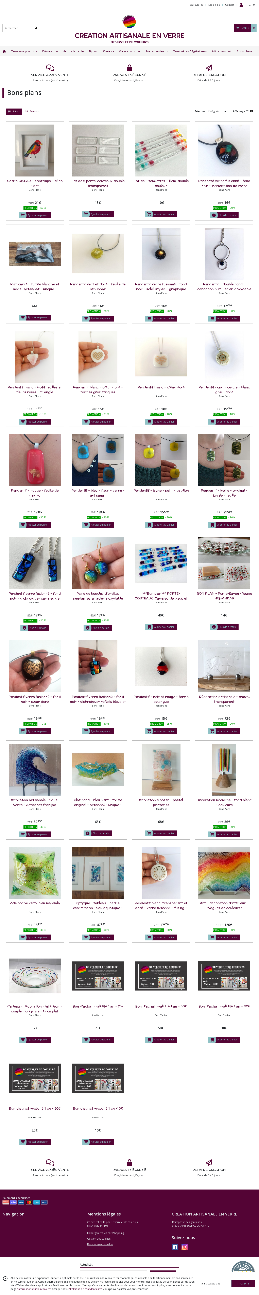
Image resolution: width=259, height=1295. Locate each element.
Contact (229, 4)
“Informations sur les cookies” (34, 1289)
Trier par (200, 111)
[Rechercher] (36, 28)
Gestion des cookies (98, 1238)
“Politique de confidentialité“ (85, 1289)
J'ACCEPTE (243, 1283)
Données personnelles (100, 1244)
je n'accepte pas (211, 1283)
